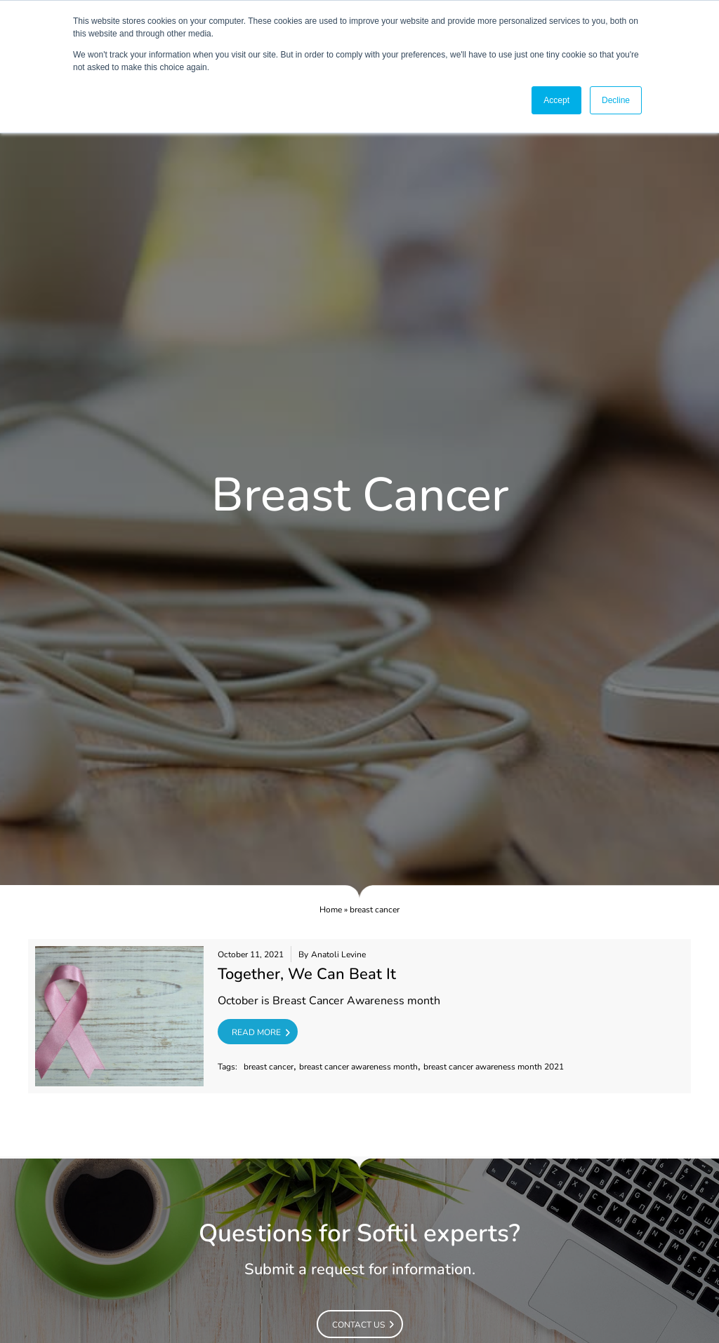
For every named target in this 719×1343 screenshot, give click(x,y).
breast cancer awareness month (358, 1067)
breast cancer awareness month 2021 (493, 1067)
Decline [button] (616, 100)
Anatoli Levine (338, 954)
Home (330, 909)
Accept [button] (556, 100)
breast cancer (268, 1067)
